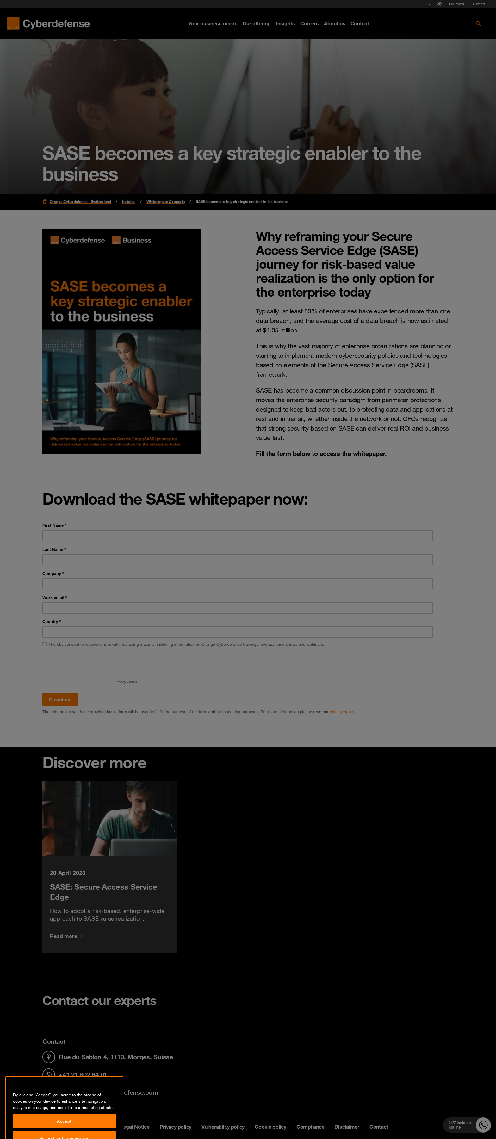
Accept (64, 1128)
